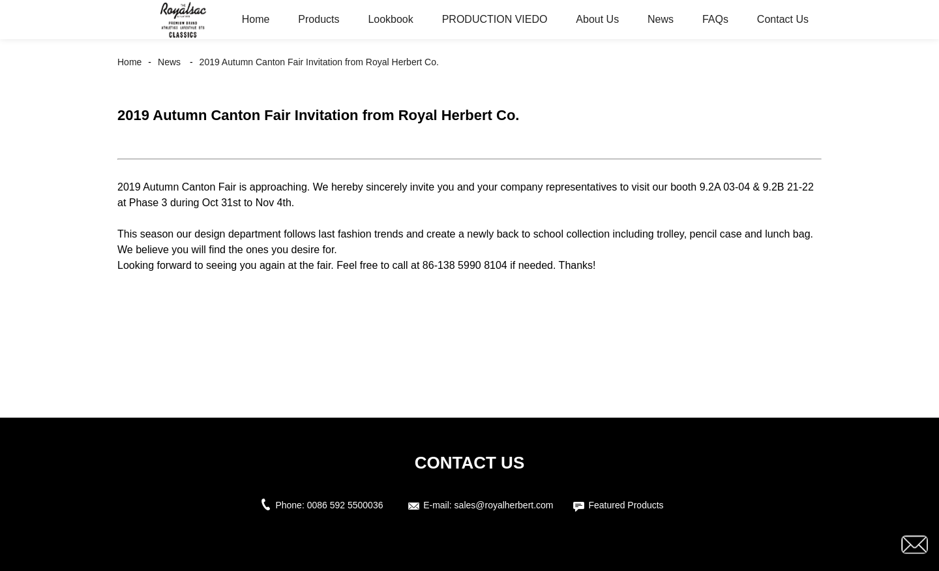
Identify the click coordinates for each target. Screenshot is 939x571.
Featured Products (625, 505)
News (661, 19)
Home (256, 19)
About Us (597, 19)
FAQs (715, 19)
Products (318, 19)
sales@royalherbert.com (504, 505)
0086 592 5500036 (348, 505)
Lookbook (390, 19)
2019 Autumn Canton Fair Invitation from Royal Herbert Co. (319, 62)
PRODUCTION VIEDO (495, 19)
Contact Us (783, 19)
